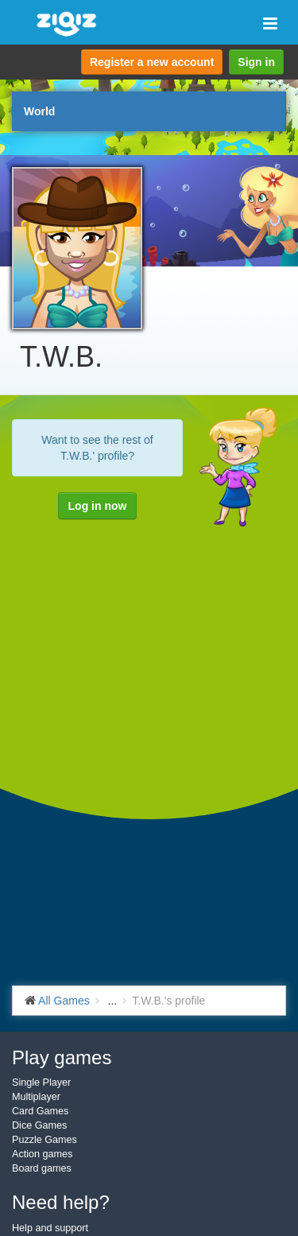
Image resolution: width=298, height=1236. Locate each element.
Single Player (41, 1082)
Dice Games (39, 1125)
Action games (42, 1154)
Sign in (256, 62)
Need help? (61, 1202)
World (39, 111)
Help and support (50, 1228)
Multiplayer (36, 1096)
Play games (61, 1057)
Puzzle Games (44, 1139)
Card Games (40, 1111)
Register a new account (152, 62)
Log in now (97, 505)
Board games (42, 1168)
